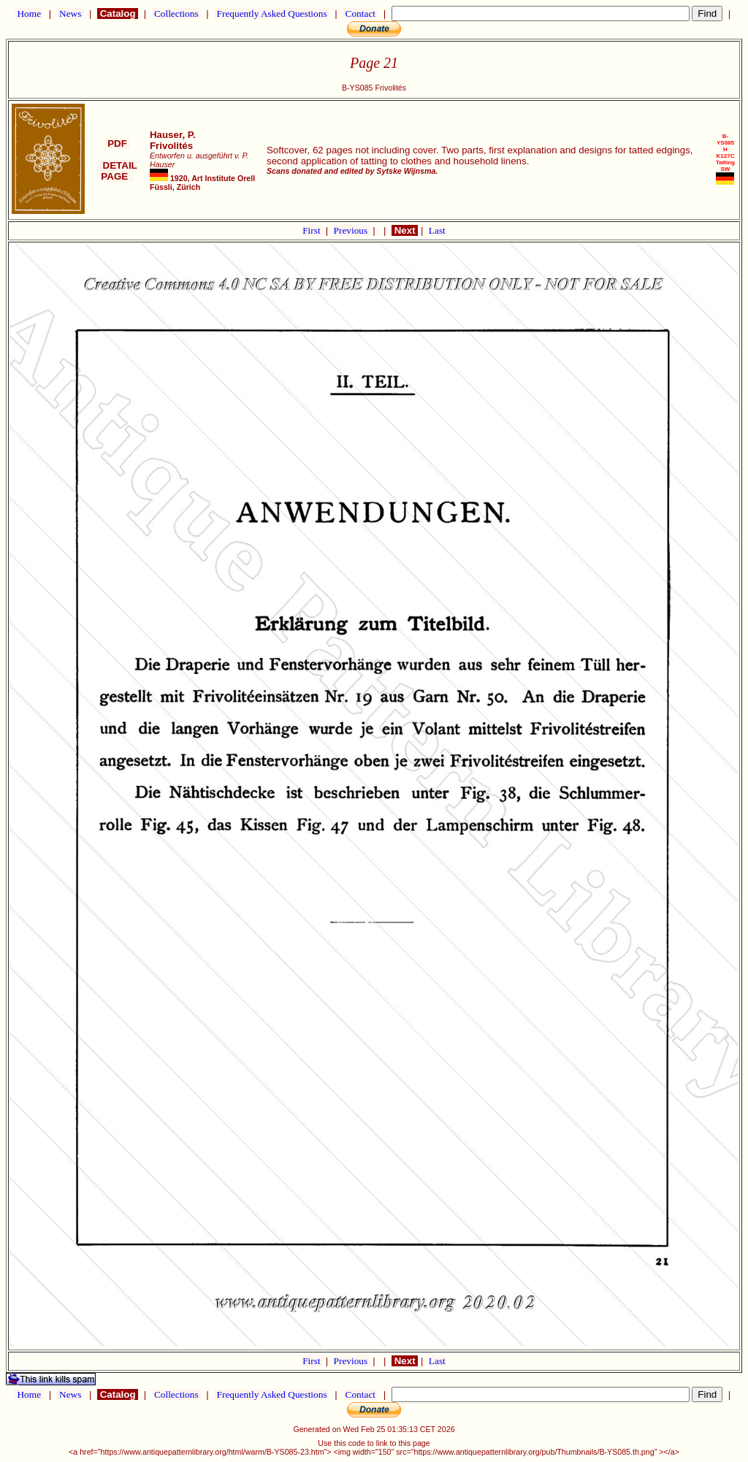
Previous (352, 230)
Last (437, 230)
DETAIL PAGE (117, 171)
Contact (360, 13)
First (312, 230)
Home (29, 13)
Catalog (117, 13)
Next (405, 230)
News (70, 13)
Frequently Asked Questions (271, 13)
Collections (176, 13)
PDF (116, 143)
